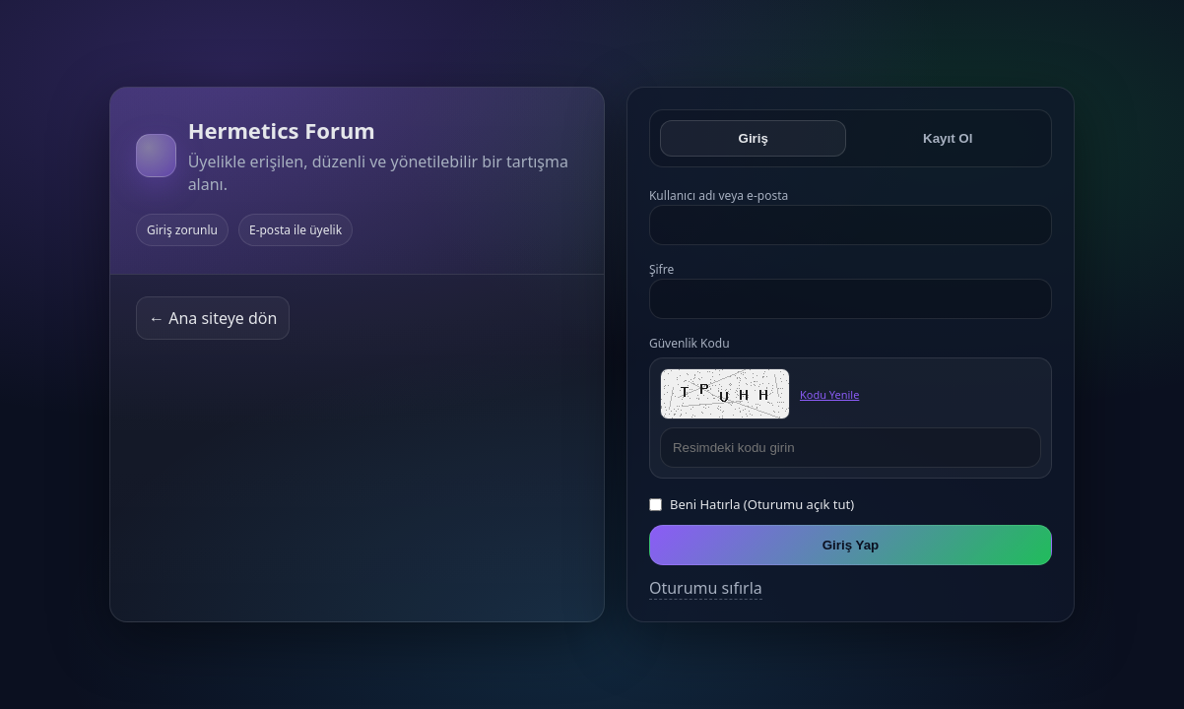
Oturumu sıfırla (705, 588)
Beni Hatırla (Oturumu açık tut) (762, 504)
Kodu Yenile (829, 394)
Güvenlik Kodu (689, 343)
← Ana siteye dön (213, 318)
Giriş (753, 138)
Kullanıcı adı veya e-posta (718, 195)
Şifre (661, 269)
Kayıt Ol (947, 138)
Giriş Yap (851, 545)
